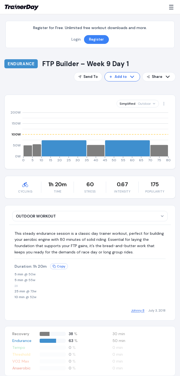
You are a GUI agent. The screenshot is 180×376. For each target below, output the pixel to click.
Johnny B (137, 310)
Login (76, 39)
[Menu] (172, 7)
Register (96, 39)
